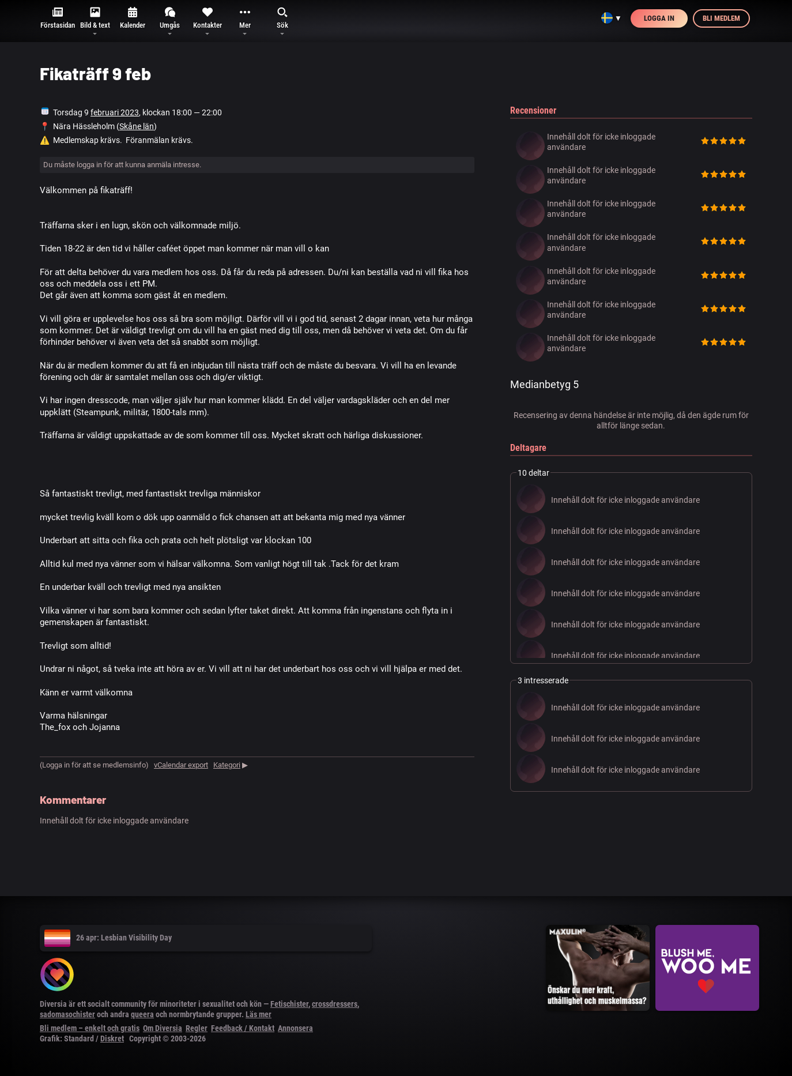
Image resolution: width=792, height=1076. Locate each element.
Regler (197, 1028)
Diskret (112, 1038)
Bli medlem (721, 18)
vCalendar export (181, 765)
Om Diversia (162, 1028)
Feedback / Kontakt (242, 1028)
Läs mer (258, 1014)
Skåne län (136, 126)
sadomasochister (67, 1014)
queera (142, 1014)
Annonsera (295, 1028)
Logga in (659, 18)
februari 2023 (114, 112)
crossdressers (334, 1004)
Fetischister (289, 1004)
